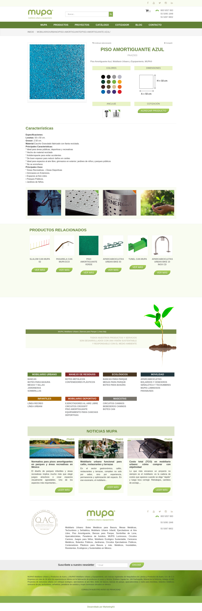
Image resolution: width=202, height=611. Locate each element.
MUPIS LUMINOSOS (150, 388)
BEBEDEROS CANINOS (114, 406)
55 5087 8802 (167, 17)
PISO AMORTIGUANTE (76, 409)
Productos (61, 25)
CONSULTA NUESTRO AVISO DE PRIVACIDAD (101, 590)
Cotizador (122, 25)
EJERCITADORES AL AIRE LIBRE (81, 403)
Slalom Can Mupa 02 (40, 262)
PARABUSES (147, 391)
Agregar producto (153, 111)
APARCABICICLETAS (151, 379)
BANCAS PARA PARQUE (115, 379)
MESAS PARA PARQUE (114, 382)
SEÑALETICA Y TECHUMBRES (156, 385)
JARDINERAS (34, 388)
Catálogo (102, 25)
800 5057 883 (167, 10)
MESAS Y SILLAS (36, 385)
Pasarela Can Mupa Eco (64, 262)
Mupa (43, 25)
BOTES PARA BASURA (39, 382)
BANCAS (32, 379)
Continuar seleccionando (101, 43)
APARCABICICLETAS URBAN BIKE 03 (113, 262)
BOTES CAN (109, 409)
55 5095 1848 (167, 14)
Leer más (64, 490)
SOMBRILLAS (34, 391)
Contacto (155, 25)
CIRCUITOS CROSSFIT (76, 406)
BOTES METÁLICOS (75, 379)
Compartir (168, 43)
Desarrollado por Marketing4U (101, 607)
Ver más (40, 270)
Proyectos (82, 25)
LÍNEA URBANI (35, 406)
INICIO (31, 32)
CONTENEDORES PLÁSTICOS (80, 382)
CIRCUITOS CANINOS (113, 403)
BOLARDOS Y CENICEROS (154, 382)
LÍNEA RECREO (35, 403)
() (148, 11)
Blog (139, 25)
